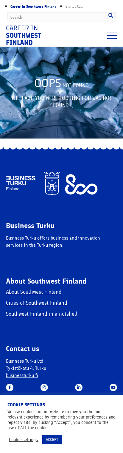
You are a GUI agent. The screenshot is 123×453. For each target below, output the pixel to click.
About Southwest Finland (34, 292)
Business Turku (21, 238)
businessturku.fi (22, 375)
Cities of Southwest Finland (36, 303)
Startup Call (74, 6)
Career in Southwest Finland (33, 6)
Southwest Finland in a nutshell (41, 314)
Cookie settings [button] (23, 439)
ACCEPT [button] (52, 439)
